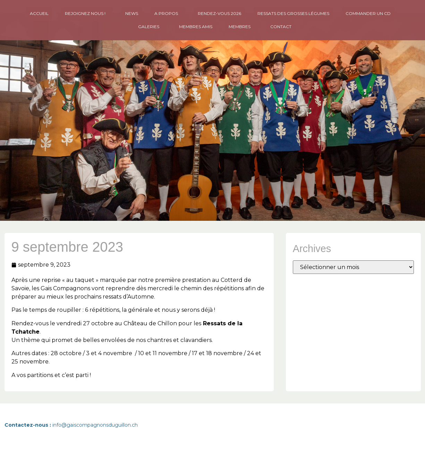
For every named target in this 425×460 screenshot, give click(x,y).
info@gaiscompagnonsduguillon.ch (95, 425)
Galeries (150, 26)
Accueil (39, 13)
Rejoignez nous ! (87, 13)
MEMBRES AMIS (195, 26)
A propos (167, 13)
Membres (241, 26)
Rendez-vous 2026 (219, 13)
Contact (280, 26)
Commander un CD (368, 13)
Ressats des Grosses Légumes (293, 13)
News (131, 13)
